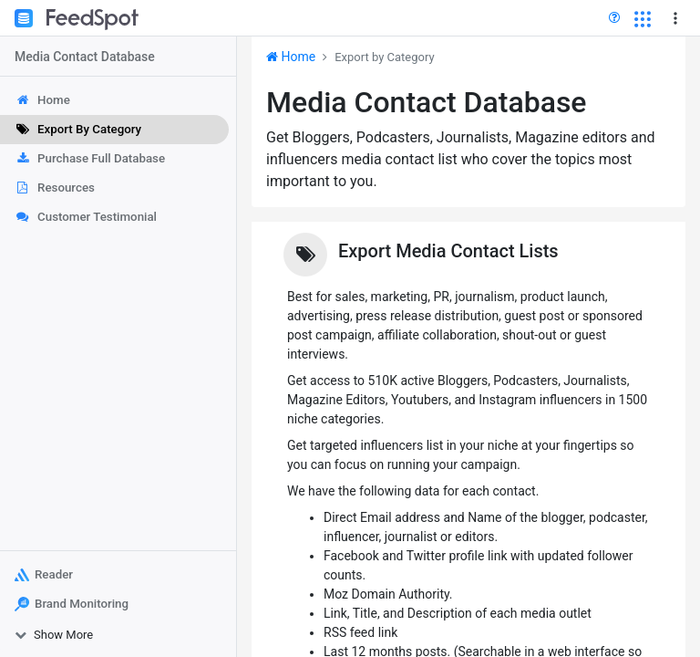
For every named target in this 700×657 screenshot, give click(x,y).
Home (290, 56)
